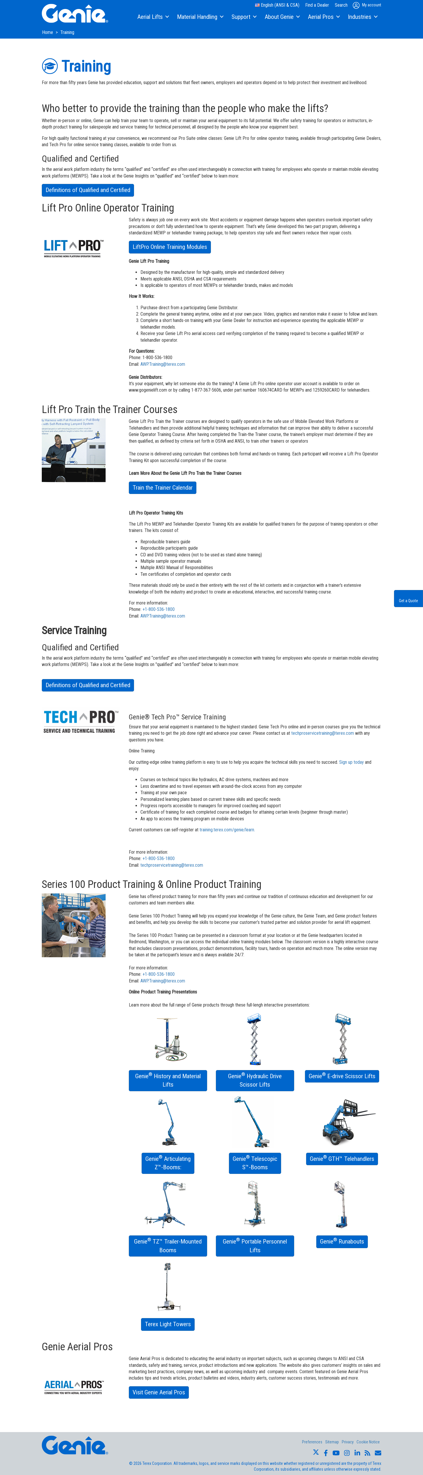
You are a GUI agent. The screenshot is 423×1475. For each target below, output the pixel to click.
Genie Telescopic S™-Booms (255, 1162)
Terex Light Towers (168, 1324)
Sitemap (332, 1442)
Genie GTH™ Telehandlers (342, 1158)
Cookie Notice (368, 1442)
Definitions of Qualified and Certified (88, 190)
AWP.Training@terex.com (162, 364)
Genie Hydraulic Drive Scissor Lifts (255, 1080)
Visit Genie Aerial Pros (159, 1392)
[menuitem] (153, 17)
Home (48, 32)
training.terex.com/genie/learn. (227, 829)
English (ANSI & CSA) (277, 5)
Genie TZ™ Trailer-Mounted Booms (168, 1245)
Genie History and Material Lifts (168, 1080)
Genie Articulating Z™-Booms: (168, 1162)
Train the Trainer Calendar (163, 487)
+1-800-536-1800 (158, 609)
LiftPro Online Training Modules (170, 246)
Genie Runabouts (342, 1241)
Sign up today (351, 762)
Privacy (348, 1442)
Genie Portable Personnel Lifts (255, 1245)
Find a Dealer (317, 5)
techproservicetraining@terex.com (322, 733)
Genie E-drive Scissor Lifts (342, 1076)
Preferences (312, 1442)
